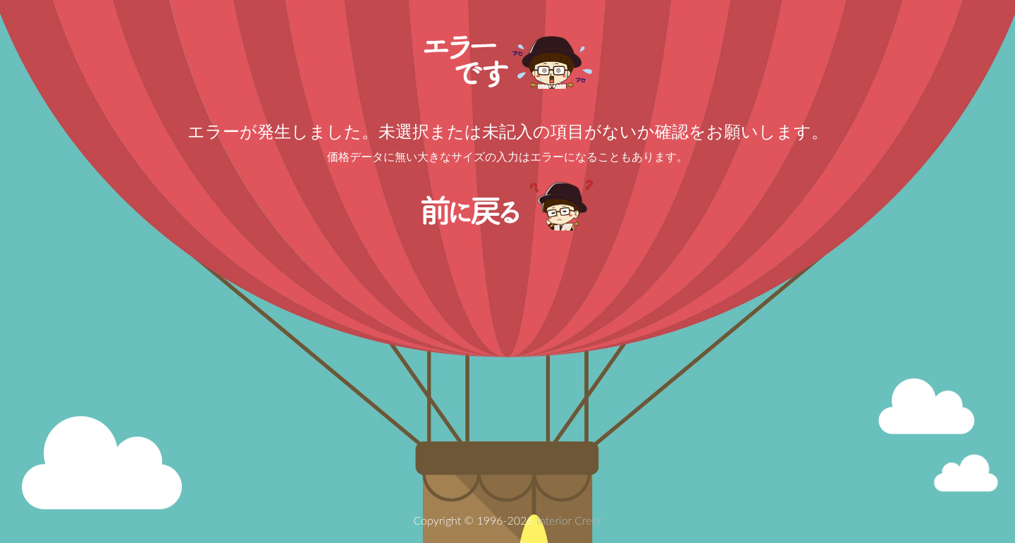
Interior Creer (569, 520)
